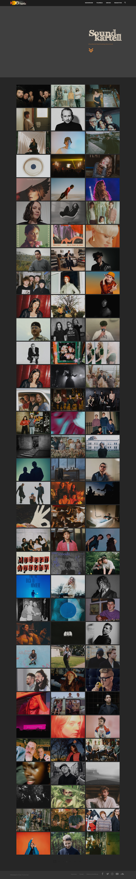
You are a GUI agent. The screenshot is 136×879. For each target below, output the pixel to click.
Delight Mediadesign (23, 875)
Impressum (74, 874)
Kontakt (82, 874)
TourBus (99, 3)
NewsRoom (89, 3)
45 (75, 861)
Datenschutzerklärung (92, 874)
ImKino (108, 3)
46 (79, 861)
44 (70, 861)
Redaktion (118, 3)
